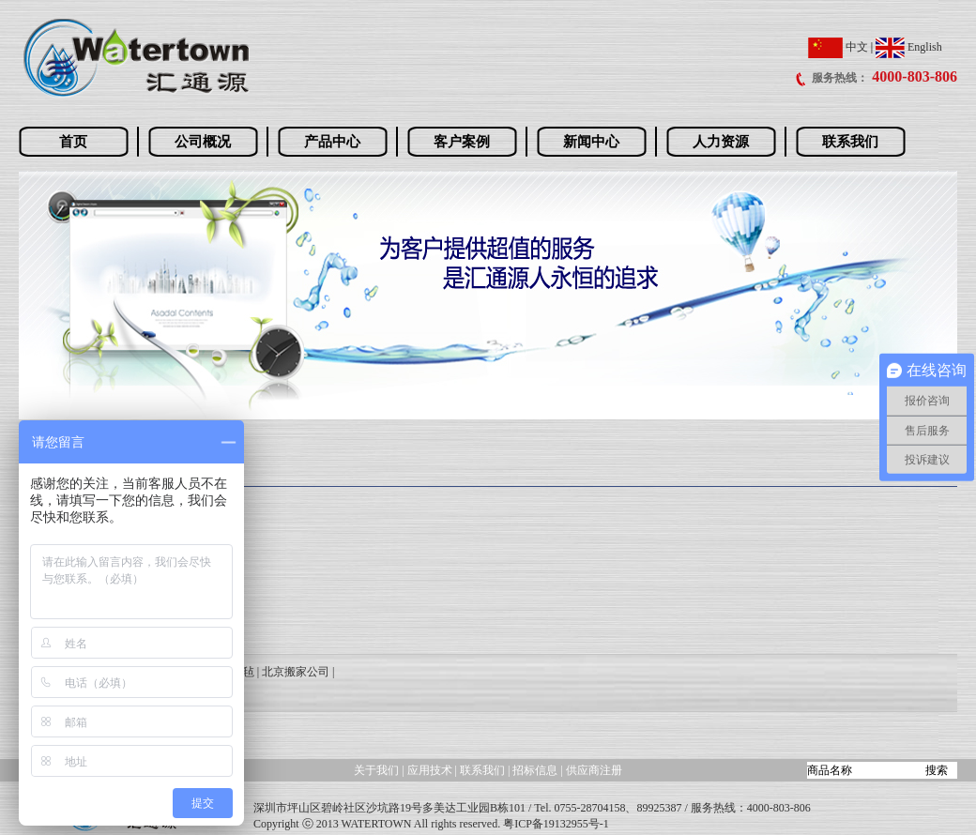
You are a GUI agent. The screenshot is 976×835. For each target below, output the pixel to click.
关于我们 (376, 770)
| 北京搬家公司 (293, 671)
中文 (838, 46)
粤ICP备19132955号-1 (556, 823)
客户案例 (462, 141)
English (909, 46)
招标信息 (536, 770)
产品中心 (332, 141)
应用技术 (429, 770)
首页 (73, 141)
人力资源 (721, 141)
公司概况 (203, 141)
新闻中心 (591, 141)
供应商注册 (594, 770)
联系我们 (850, 141)
